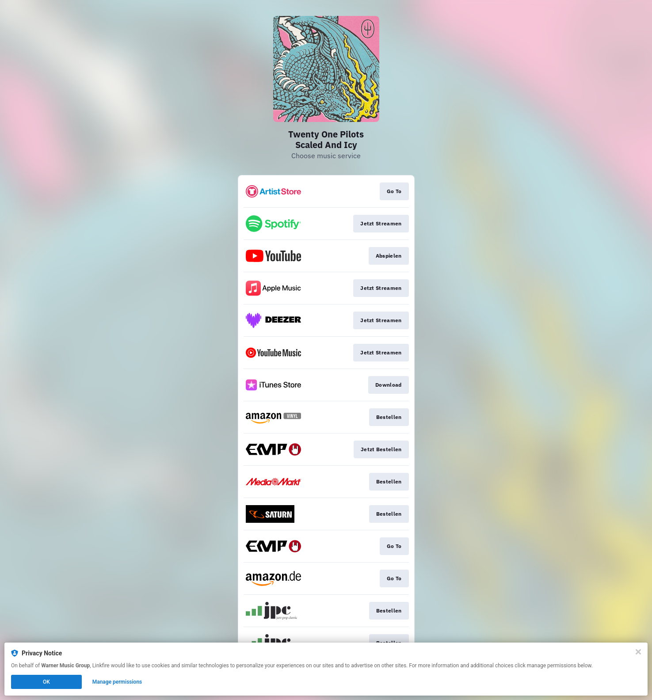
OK (46, 682)
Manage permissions (117, 682)
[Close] (638, 652)
